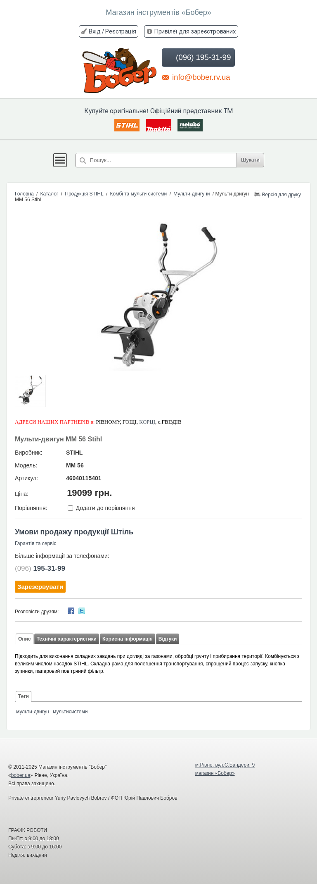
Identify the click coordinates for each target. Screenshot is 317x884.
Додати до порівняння (105, 508)
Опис (24, 639)
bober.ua (21, 775)
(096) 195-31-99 (197, 57)
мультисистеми (70, 712)
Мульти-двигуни (191, 194)
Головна (24, 194)
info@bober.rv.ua (196, 77)
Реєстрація (120, 31)
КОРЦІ (147, 422)
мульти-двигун (32, 712)
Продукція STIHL (84, 194)
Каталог (49, 194)
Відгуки (167, 639)
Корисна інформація (127, 639)
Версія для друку (277, 194)
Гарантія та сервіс (35, 543)
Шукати (250, 160)
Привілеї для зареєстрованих (195, 31)
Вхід (94, 31)
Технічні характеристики (67, 639)
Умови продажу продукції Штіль (74, 532)
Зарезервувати (40, 586)
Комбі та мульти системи (138, 194)
